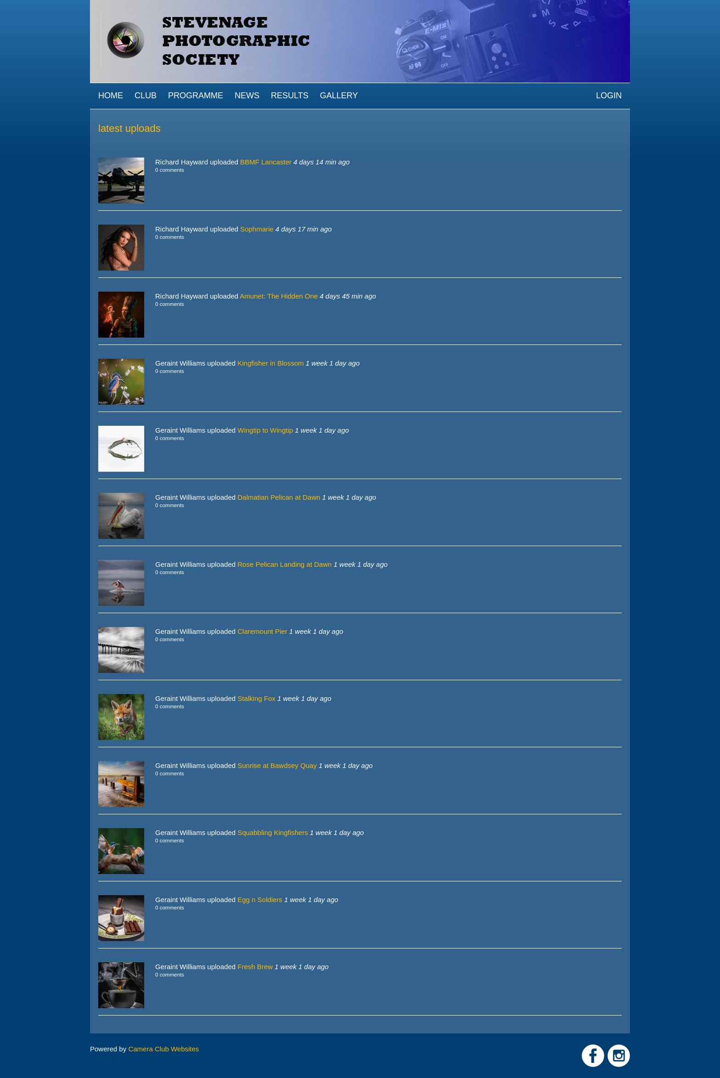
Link (593, 1055)
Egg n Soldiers (259, 899)
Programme (195, 95)
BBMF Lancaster (266, 162)
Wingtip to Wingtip (265, 430)
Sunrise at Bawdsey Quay (277, 765)
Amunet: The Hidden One (279, 296)
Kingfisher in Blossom (270, 363)
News (247, 95)
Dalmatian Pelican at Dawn (278, 497)
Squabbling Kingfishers (272, 832)
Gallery (339, 95)
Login (609, 95)
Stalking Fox (256, 698)
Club (146, 95)
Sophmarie (257, 229)
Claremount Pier (262, 631)
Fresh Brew (255, 967)
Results (290, 95)
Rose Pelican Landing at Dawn (284, 564)
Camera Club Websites (163, 1049)
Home (110, 95)
